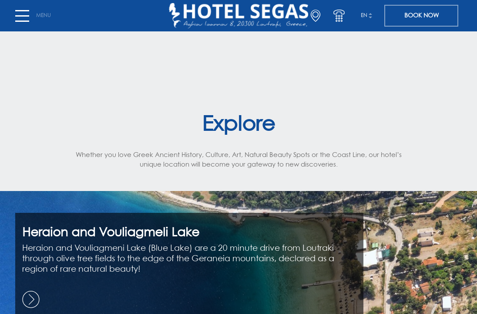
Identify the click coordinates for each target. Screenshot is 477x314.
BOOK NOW (421, 16)
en (364, 15)
